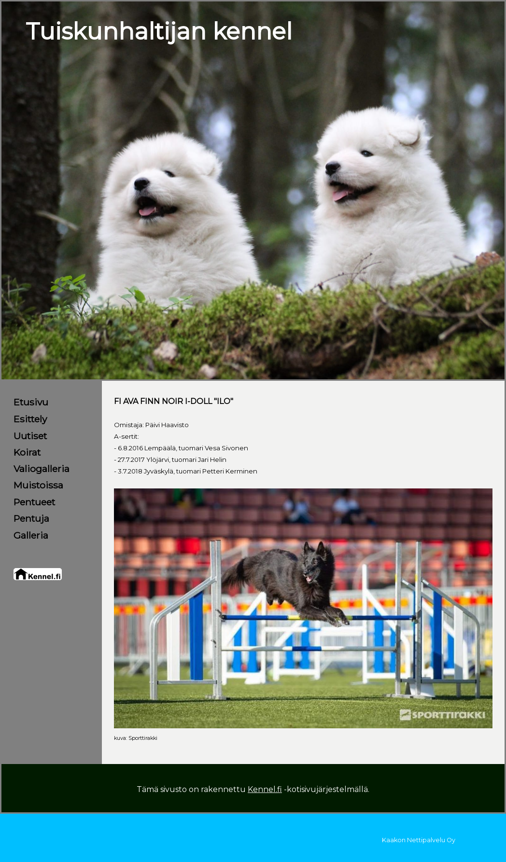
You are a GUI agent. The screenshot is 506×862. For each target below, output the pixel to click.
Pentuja (31, 518)
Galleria (31, 535)
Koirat (27, 452)
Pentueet (34, 502)
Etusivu (31, 402)
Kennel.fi (265, 789)
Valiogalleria (42, 468)
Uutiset (30, 436)
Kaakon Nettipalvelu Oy (418, 840)
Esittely (30, 419)
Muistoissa (38, 485)
